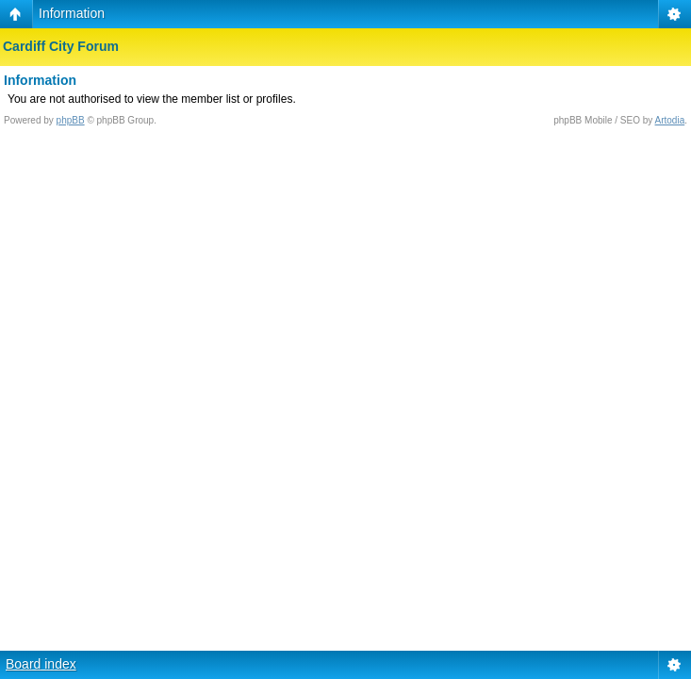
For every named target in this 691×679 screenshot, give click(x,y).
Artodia (670, 120)
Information (72, 13)
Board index (41, 663)
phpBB (71, 120)
